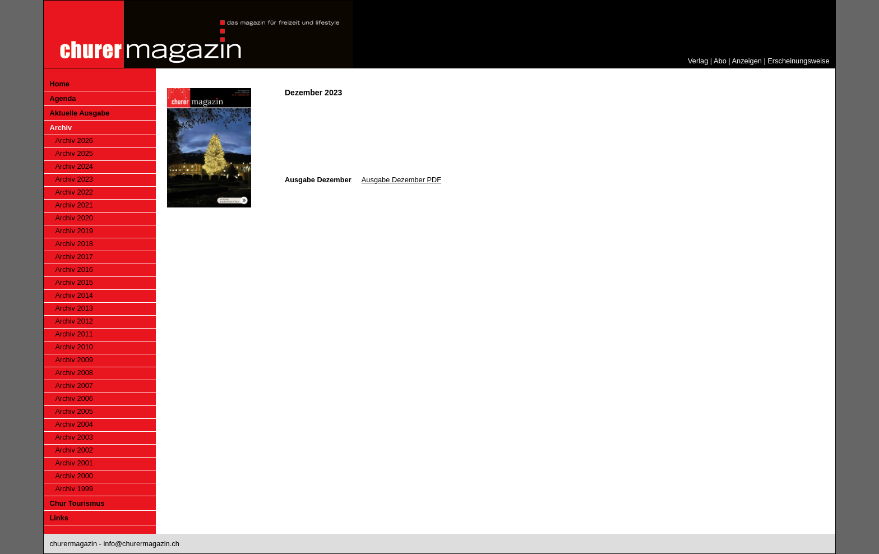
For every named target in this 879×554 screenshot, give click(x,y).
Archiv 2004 (74, 424)
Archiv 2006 (74, 398)
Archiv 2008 (74, 372)
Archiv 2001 (74, 463)
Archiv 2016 (74, 269)
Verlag (698, 61)
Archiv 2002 (74, 450)
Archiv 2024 (74, 166)
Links (58, 518)
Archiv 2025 (74, 153)
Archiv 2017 (74, 256)
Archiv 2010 (74, 347)
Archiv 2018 (74, 243)
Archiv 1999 (74, 488)
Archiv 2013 (74, 308)
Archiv (60, 127)
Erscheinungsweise (798, 61)
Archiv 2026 (74, 140)
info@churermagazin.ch (141, 543)
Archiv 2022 (74, 192)
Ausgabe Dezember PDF (401, 180)
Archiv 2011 (74, 334)
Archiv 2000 (74, 476)
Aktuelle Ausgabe (79, 113)
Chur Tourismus (76, 503)
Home (59, 84)
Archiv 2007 (74, 385)
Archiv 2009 (74, 360)
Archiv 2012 (74, 321)
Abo (720, 61)
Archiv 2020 (74, 218)
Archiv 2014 (74, 295)
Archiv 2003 (74, 437)
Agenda (62, 98)
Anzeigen (747, 61)
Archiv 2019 (74, 231)
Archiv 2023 (74, 179)
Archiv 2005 (74, 411)
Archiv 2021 (74, 205)
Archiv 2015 (74, 282)
